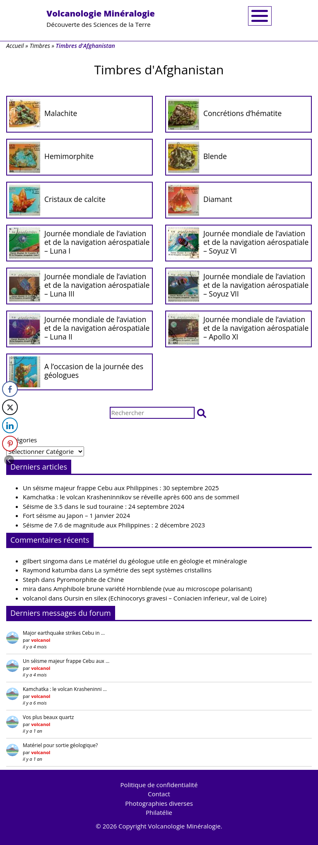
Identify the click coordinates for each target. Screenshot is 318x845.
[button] (202, 413)
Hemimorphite (69, 156)
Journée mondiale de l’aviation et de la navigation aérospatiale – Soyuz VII (255, 285)
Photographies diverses (159, 803)
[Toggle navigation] (260, 16)
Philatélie (159, 812)
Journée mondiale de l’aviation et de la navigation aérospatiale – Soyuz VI (255, 242)
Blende (215, 156)
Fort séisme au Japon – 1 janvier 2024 (76, 515)
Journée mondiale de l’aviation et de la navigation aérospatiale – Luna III (96, 285)
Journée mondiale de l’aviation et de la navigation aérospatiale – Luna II (96, 328)
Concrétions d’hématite (242, 113)
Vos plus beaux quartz (48, 717)
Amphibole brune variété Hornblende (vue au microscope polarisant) (152, 588)
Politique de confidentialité (159, 785)
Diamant (217, 199)
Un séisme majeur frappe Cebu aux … (66, 661)
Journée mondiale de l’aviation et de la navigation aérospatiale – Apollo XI (255, 328)
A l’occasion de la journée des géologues (93, 370)
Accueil (15, 46)
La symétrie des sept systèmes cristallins (153, 570)
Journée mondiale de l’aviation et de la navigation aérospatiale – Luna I (96, 242)
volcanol (35, 598)
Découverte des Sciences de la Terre (100, 18)
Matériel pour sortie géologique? (60, 745)
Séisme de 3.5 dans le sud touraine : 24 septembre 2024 (103, 506)
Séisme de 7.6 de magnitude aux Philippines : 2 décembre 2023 (114, 525)
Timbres (39, 46)
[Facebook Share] (10, 389)
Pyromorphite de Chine (90, 579)
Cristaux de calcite (75, 199)
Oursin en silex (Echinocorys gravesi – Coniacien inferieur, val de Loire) (165, 598)
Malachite (60, 113)
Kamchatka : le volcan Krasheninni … (65, 689)
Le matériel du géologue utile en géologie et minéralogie (166, 561)
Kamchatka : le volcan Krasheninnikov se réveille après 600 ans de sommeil (131, 497)
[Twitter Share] (10, 407)
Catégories (21, 440)
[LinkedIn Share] (10, 425)
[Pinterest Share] (10, 443)
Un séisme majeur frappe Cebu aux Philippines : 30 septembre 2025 (121, 488)
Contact (159, 794)
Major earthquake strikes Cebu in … (64, 632)
